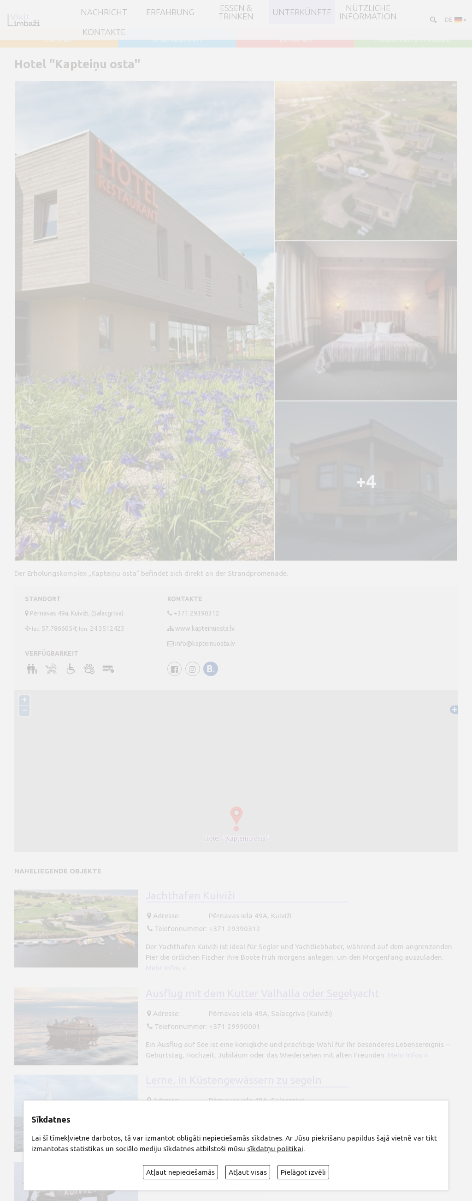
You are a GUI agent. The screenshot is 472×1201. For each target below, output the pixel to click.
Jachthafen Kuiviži (190, 895)
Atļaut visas (248, 1172)
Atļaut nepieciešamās (180, 1172)
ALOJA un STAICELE (413, 38)
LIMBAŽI (295, 38)
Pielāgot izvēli (303, 1172)
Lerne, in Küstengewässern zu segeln (234, 1080)
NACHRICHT (104, 12)
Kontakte (104, 32)
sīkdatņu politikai (275, 1149)
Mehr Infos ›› (166, 968)
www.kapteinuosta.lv (205, 628)
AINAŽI (59, 38)
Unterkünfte (301, 12)
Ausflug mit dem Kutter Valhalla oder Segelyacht (262, 992)
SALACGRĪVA (177, 38)
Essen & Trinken (236, 12)
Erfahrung (170, 12)
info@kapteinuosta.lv (205, 643)
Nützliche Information (368, 12)
